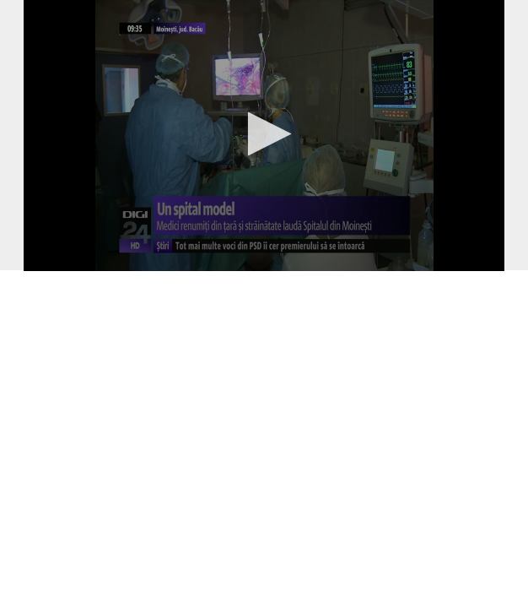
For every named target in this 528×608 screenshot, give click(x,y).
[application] (264, 135)
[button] (264, 133)
